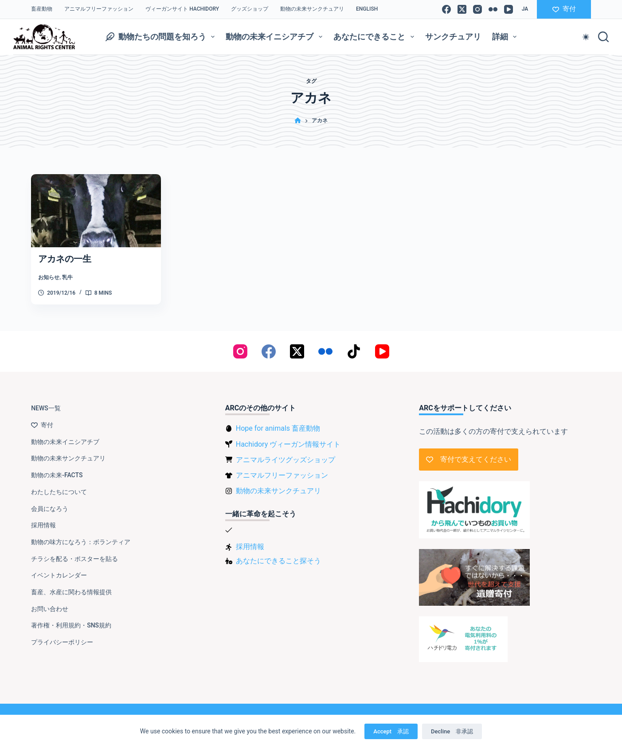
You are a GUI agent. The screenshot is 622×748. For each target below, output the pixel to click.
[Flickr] (493, 9)
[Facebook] (446, 9)
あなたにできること (375, 36)
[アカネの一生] (96, 210)
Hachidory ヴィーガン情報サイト (288, 444)
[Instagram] (477, 9)
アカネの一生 (64, 258)
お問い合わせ (49, 608)
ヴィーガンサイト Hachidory (182, 9)
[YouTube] (508, 9)
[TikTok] (354, 351)
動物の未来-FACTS (56, 475)
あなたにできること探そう (278, 561)
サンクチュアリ (453, 36)
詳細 (506, 36)
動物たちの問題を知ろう (162, 36)
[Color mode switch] (586, 37)
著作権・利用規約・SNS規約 (71, 625)
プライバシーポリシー (62, 642)
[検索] (603, 36)
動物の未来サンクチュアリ (312, 9)
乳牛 (67, 277)
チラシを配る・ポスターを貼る (74, 558)
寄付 (564, 9)
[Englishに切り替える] (367, 9)
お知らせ (48, 277)
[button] (525, 9)
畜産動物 (41, 9)
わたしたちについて (59, 491)
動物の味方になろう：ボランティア (80, 541)
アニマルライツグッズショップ (285, 460)
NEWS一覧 (46, 408)
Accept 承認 (391, 731)
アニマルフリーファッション (98, 9)
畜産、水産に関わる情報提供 (71, 592)
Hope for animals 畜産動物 (278, 428)
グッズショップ (249, 9)
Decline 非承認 (452, 731)
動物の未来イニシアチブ (276, 36)
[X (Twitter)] (462, 9)
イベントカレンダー (59, 575)
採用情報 (43, 525)
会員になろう (49, 508)
